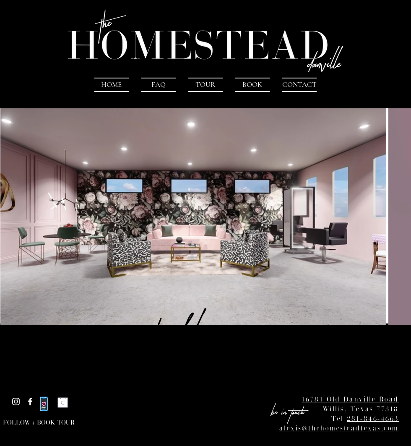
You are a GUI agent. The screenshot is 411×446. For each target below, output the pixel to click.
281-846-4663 (373, 418)
